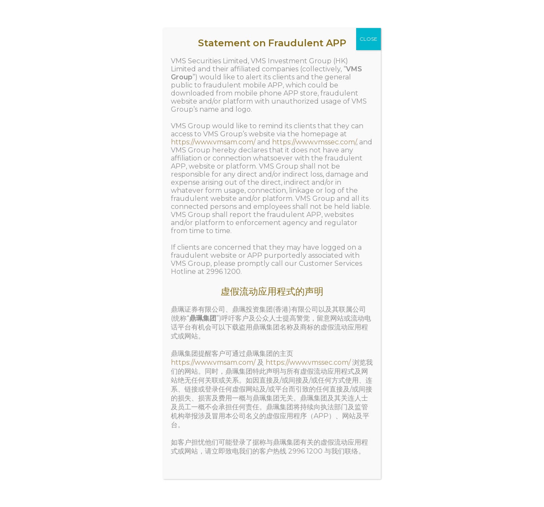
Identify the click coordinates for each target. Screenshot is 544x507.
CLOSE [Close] (368, 39)
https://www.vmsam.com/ (213, 142)
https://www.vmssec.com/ (314, 142)
